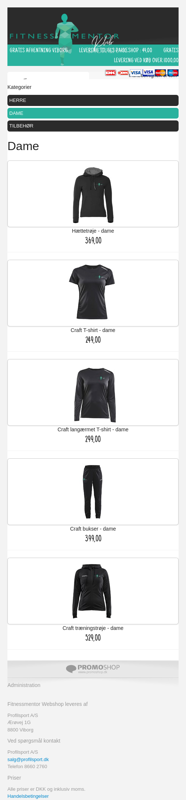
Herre (17, 100)
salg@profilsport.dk (28, 759)
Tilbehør (21, 126)
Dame (16, 113)
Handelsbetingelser (28, 796)
